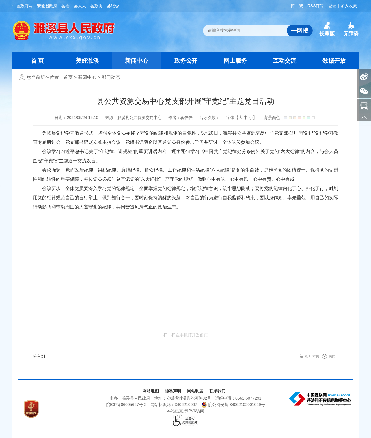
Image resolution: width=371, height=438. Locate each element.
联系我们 (217, 391)
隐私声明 (173, 391)
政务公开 (185, 60)
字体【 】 (241, 117)
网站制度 (195, 391)
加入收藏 (349, 5)
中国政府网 (22, 5)
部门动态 (111, 77)
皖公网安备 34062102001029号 (233, 405)
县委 (65, 5)
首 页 (37, 60)
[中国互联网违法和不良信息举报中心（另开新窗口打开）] (321, 399)
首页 (68, 77)
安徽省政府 (47, 5)
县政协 (96, 5)
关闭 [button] (332, 356)
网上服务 (235, 60)
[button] (327, 29)
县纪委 (113, 5)
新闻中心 (136, 60)
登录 (332, 5)
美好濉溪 (87, 60)
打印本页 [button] (312, 356)
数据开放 (334, 60)
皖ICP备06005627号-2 (126, 404)
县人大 (80, 5)
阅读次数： (210, 117)
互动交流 (284, 60)
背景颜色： (289, 117)
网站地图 (151, 391)
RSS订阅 (315, 5)
